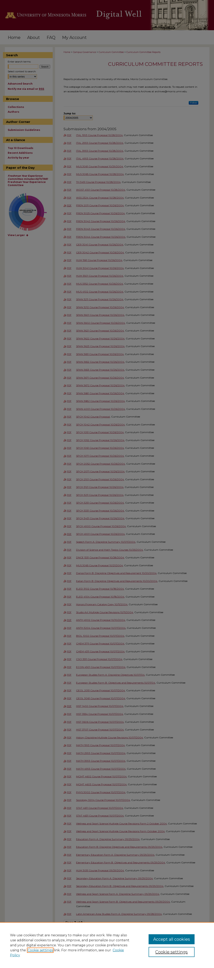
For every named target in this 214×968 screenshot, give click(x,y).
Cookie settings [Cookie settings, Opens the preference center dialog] (171, 951)
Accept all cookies (171, 939)
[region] (107, 945)
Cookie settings (40, 950)
